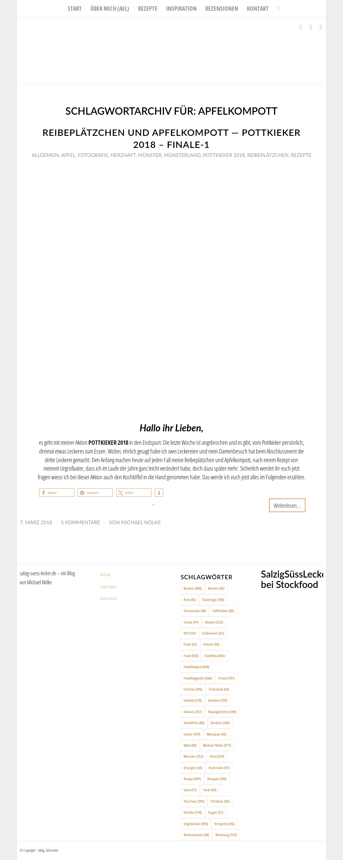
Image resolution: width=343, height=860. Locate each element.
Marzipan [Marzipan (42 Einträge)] (216, 734)
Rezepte (301, 155)
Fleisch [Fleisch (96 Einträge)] (211, 644)
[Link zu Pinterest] (321, 27)
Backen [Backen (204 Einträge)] (193, 588)
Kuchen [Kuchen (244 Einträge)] (220, 722)
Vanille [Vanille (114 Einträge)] (193, 812)
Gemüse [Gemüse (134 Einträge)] (217, 700)
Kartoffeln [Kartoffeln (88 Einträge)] (194, 722)
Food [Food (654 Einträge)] (191, 655)
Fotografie (93, 155)
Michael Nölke (141, 522)
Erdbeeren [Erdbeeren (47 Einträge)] (213, 633)
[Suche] (276, 8)
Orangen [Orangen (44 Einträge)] (193, 767)
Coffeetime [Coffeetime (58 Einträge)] (223, 610)
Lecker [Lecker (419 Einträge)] (192, 734)
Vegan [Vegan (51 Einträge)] (215, 812)
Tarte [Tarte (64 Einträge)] (209, 789)
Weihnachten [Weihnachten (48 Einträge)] (196, 834)
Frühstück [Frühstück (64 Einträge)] (219, 689)
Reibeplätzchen (267, 155)
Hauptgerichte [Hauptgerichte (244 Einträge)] (222, 711)
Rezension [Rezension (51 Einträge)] (219, 767)
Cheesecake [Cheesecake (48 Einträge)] (195, 610)
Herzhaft (123, 155)
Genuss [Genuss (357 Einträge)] (193, 711)
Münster (149, 155)
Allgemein (45, 155)
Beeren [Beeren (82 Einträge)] (216, 588)
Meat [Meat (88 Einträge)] (190, 745)
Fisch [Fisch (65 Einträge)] (190, 644)
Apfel (68, 155)
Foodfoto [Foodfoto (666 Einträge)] (215, 655)
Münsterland (182, 155)
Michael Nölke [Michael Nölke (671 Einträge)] (217, 745)
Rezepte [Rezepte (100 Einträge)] (216, 778)
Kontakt (105, 575)
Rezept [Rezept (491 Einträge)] (192, 778)
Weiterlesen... (287, 505)
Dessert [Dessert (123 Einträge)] (214, 622)
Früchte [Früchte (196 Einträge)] (193, 689)
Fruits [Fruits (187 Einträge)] (226, 678)
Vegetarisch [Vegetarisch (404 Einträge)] (196, 823)
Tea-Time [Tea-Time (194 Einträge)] (194, 801)
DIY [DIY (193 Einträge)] (190, 633)
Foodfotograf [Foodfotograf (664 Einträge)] (196, 666)
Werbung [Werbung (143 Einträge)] (226, 834)
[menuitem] (74, 8)
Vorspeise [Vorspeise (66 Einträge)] (224, 823)
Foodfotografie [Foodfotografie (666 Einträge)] (198, 678)
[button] (56, 492)
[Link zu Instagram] (311, 27)
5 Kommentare (80, 522)
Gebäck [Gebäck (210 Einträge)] (193, 700)
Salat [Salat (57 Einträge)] (190, 789)
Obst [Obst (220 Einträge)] (217, 756)
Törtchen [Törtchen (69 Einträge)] (220, 801)
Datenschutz (109, 598)
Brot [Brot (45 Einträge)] (190, 599)
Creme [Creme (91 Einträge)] (191, 622)
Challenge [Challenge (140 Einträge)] (213, 599)
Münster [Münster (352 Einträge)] (193, 756)
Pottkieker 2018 (224, 155)
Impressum (108, 587)
